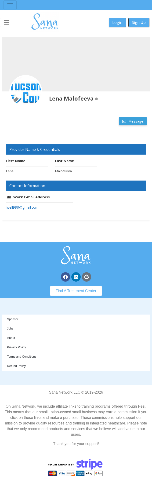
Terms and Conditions (21, 356)
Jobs (10, 328)
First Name (15, 160)
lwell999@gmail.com (22, 207)
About (11, 338)
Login (117, 22)
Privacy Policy (16, 347)
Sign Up (139, 22)
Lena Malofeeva (71, 98)
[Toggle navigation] (10, 5)
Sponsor (12, 319)
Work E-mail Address (31, 197)
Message (135, 121)
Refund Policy (16, 366)
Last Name (64, 160)
